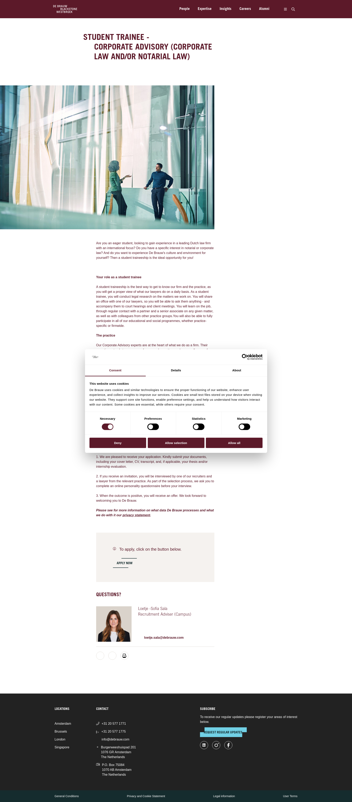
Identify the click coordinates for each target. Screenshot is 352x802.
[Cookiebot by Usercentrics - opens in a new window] (245, 357)
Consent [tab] (115, 370)
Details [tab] (176, 370)
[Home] (65, 9)
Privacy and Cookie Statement (146, 796)
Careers (245, 9)
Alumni (264, 9)
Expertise (205, 9)
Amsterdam (63, 723)
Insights (225, 9)
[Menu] (285, 9)
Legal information (224, 796)
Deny (118, 443)
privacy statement (136, 515)
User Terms (290, 796)
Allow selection (176, 443)
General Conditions (67, 796)
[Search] (293, 9)
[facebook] (228, 745)
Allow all (234, 443)
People (184, 9)
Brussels (61, 731)
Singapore (62, 747)
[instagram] (216, 745)
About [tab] (236, 370)
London (60, 739)
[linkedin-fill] (204, 745)
